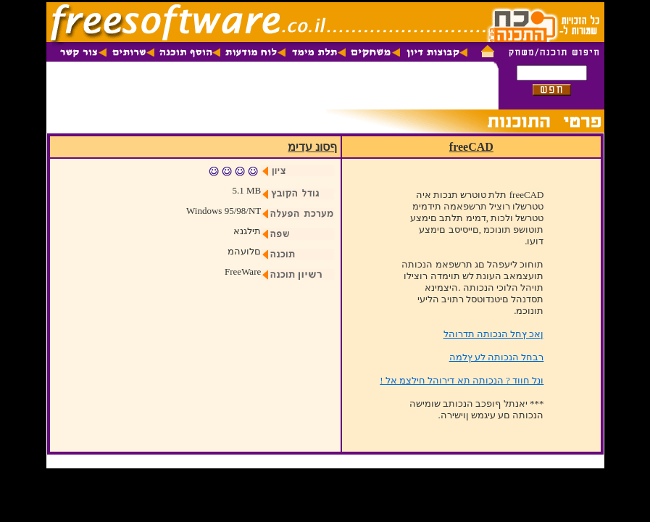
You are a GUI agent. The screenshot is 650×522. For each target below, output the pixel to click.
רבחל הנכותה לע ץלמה (496, 357)
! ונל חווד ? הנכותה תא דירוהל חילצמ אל (461, 380)
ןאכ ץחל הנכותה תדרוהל (493, 333)
